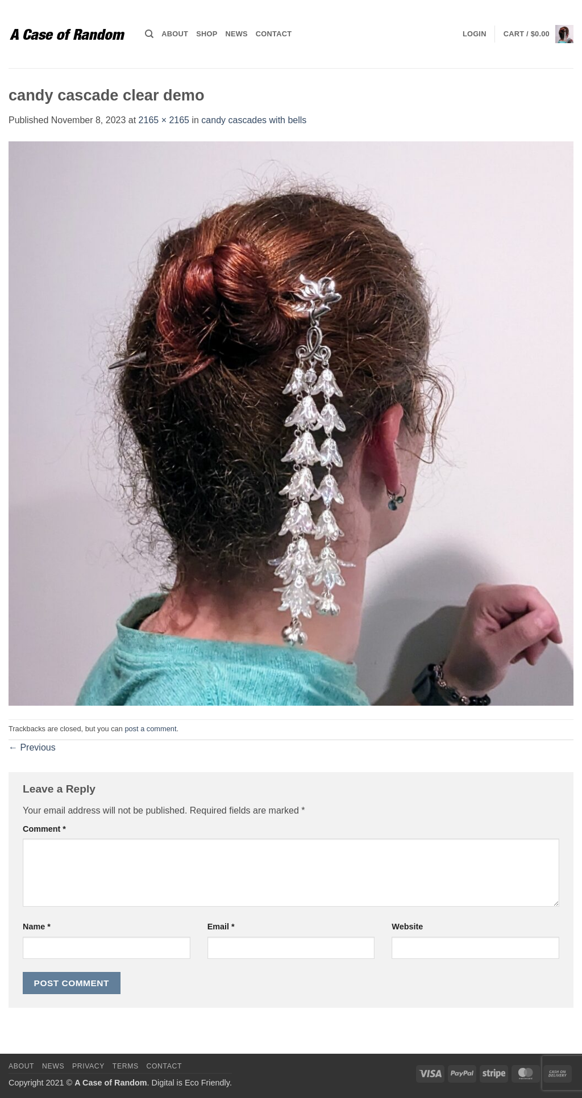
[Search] (149, 34)
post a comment (150, 728)
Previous (32, 747)
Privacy (88, 1066)
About (174, 34)
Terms (126, 1066)
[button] (475, 34)
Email (221, 926)
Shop (206, 34)
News (236, 34)
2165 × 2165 (164, 120)
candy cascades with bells (253, 120)
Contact (274, 34)
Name (37, 926)
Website (407, 926)
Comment (44, 828)
